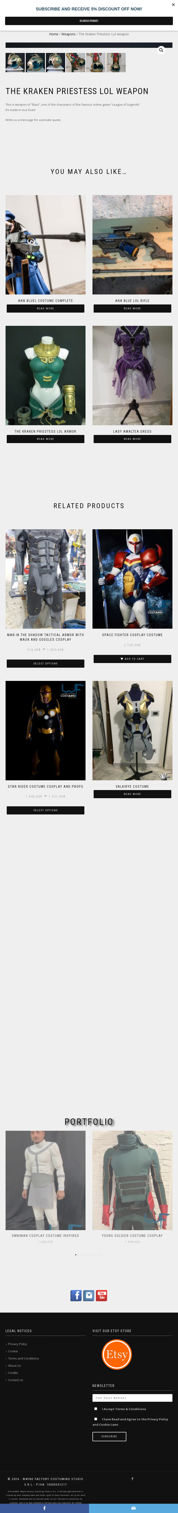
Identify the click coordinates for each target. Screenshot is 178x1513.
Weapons (68, 34)
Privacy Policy (17, 1344)
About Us (14, 1365)
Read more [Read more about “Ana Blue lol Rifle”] (132, 526)
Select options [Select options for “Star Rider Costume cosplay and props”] (46, 1027)
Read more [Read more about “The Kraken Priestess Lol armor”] (45, 656)
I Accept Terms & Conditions (124, 1409)
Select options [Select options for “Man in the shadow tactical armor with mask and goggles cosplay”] (46, 881)
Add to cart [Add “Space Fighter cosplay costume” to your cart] (134, 876)
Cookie (13, 1351)
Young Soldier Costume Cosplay (132, 1236)
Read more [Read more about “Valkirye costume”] (132, 1011)
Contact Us (15, 1380)
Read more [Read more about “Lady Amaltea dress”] (132, 656)
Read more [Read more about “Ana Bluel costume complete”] (45, 526)
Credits (13, 1373)
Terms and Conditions (23, 1358)
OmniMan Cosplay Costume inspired (45, 1236)
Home (53, 34)
